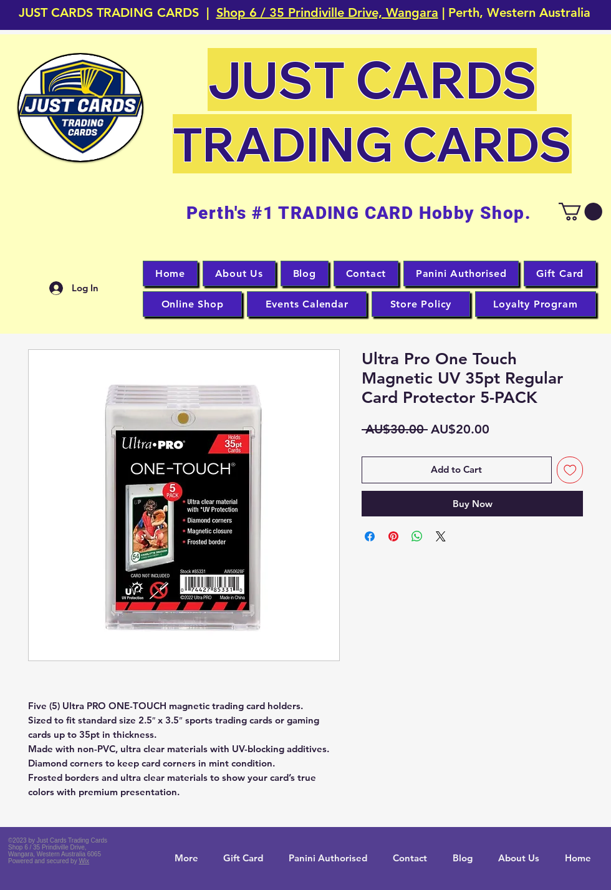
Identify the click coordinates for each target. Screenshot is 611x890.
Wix (84, 861)
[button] (80, 107)
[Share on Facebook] (369, 536)
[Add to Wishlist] (570, 470)
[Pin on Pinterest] (393, 536)
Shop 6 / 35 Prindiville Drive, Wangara (327, 12)
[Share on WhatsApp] (417, 536)
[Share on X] (440, 536)
